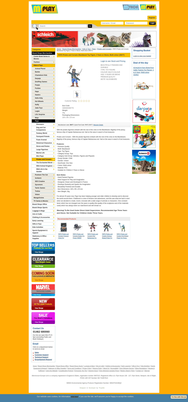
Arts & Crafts (37, 214)
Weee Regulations (141, 368)
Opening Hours (93, 370)
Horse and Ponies (42, 146)
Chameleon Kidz (41, 75)
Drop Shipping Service (127, 368)
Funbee (38, 88)
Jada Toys (39, 108)
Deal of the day (140, 63)
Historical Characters (44, 143)
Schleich (38, 178)
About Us (106, 368)
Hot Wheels (39, 101)
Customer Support (41, 355)
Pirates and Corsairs (44, 159)
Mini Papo (40, 156)
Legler (37, 111)
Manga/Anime (39, 198)
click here (74, 397)
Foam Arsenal (41, 140)
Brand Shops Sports (40, 207)
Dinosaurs (40, 124)
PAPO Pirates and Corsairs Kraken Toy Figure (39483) (79, 236)
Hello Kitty (39, 98)
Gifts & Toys (37, 224)
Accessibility (114, 368)
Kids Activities (37, 227)
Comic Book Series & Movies (41, 58)
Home (59, 49)
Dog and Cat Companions (41, 129)
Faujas (37, 85)
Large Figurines (42, 149)
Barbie (37, 72)
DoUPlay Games (41, 82)
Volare (37, 194)
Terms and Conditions (74, 368)
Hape (37, 91)
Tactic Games (40, 188)
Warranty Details (98, 125)
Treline (37, 191)
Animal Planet (40, 69)
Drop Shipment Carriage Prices (109, 370)
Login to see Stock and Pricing (113, 61)
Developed (92, 388)
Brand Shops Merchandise (42, 53)
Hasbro (37, 95)
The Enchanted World (44, 163)
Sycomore (39, 185)
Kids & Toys (38, 65)
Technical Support (41, 357)
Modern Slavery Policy (128, 370)
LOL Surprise (40, 114)
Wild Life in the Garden (41, 170)
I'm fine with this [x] (178, 397)
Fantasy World (41, 133)
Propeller (102, 388)
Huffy (37, 105)
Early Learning (37, 221)
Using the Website (51, 370)
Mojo (37, 118)
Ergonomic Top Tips (80, 370)
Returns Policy (97, 368)
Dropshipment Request (43, 359)
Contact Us (139, 370)
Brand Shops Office (39, 204)
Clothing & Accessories (41, 217)
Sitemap (147, 370)
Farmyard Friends (42, 136)
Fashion (37, 62)
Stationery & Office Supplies (39, 237)
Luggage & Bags (38, 211)
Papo (37, 121)
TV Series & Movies (41, 201)
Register (152, 18)
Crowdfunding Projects (66, 370)
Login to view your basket (142, 56)
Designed (83, 388)
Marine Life (40, 153)
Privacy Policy (87, 368)
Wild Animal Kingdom (44, 166)
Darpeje (38, 78)
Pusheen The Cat (41, 175)
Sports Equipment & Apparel (39, 232)
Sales (37, 352)
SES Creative (40, 181)
